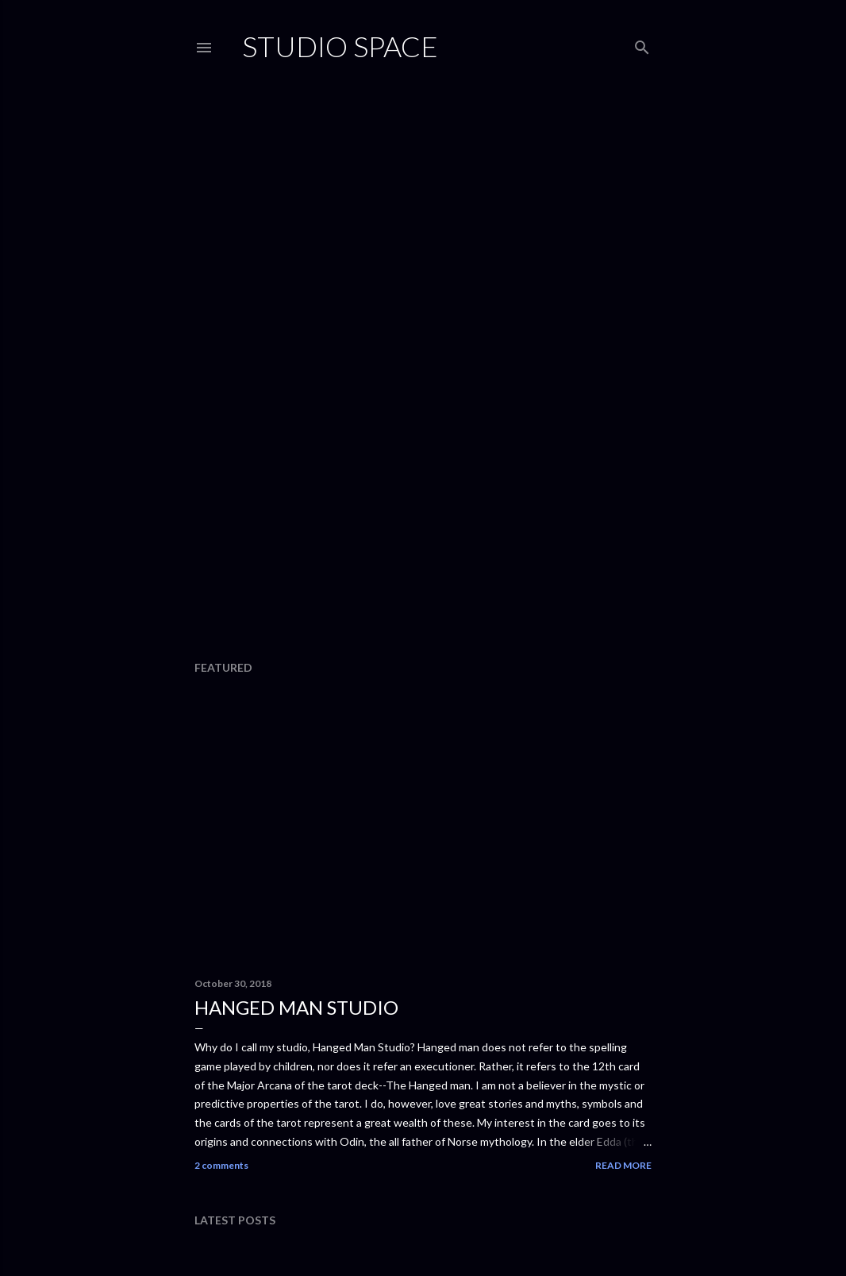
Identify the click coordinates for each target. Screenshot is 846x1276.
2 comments (221, 1165)
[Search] (642, 44)
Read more (623, 1165)
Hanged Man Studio (296, 1007)
